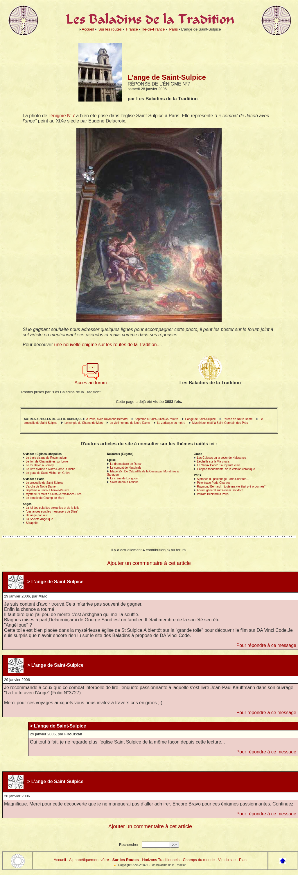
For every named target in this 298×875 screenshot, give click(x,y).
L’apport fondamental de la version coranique (226, 469)
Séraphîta (32, 522)
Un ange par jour (37, 515)
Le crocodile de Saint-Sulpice (45, 482)
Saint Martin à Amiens (124, 482)
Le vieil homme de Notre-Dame (130, 422)
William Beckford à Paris (212, 494)
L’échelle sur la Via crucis (213, 461)
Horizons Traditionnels (160, 860)
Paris (173, 29)
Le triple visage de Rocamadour (46, 457)
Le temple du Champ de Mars (83, 422)
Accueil (88, 29)
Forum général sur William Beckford (220, 490)
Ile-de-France (153, 29)
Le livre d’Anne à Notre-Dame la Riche (51, 469)
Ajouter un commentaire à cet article (149, 563)
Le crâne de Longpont (124, 478)
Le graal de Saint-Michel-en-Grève (48, 472)
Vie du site (227, 860)
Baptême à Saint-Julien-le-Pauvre (156, 419)
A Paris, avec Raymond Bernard (107, 419)
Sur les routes (110, 29)
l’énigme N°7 (62, 115)
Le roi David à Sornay (40, 465)
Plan (243, 860)
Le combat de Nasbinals (125, 467)
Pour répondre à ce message (266, 645)
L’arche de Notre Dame (238, 419)
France (132, 29)
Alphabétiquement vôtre (89, 860)
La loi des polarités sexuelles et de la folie (53, 507)
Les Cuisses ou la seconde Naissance (221, 457)
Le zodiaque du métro (171, 422)
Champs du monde (199, 860)
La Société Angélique (39, 519)
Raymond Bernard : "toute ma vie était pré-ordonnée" (231, 486)
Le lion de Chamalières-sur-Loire (47, 461)
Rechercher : (130, 844)
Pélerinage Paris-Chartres (213, 482)
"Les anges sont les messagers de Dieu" (52, 511)
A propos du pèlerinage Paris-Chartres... (223, 479)
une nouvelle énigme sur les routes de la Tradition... (107, 344)
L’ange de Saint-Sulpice (200, 419)
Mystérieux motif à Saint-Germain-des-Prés (220, 422)
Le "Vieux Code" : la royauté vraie (218, 465)
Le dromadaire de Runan (126, 463)
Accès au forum (91, 380)
